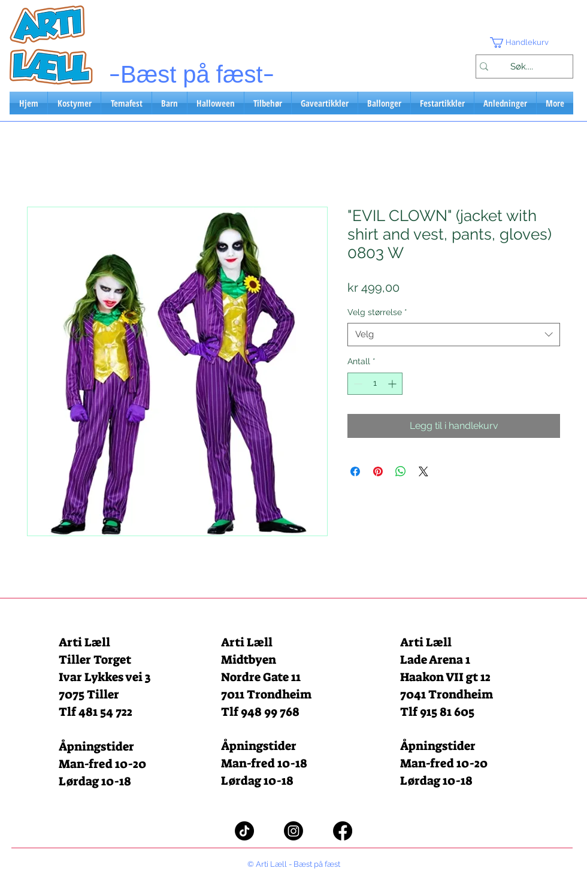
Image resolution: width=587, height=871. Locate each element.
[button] (524, 42)
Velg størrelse (377, 312)
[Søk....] (521, 66)
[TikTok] (244, 830)
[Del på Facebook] (355, 471)
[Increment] (393, 383)
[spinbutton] (375, 383)
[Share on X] (423, 471)
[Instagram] (293, 830)
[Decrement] (356, 383)
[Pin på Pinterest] (378, 471)
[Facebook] (342, 830)
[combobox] (453, 334)
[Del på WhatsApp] (401, 471)
